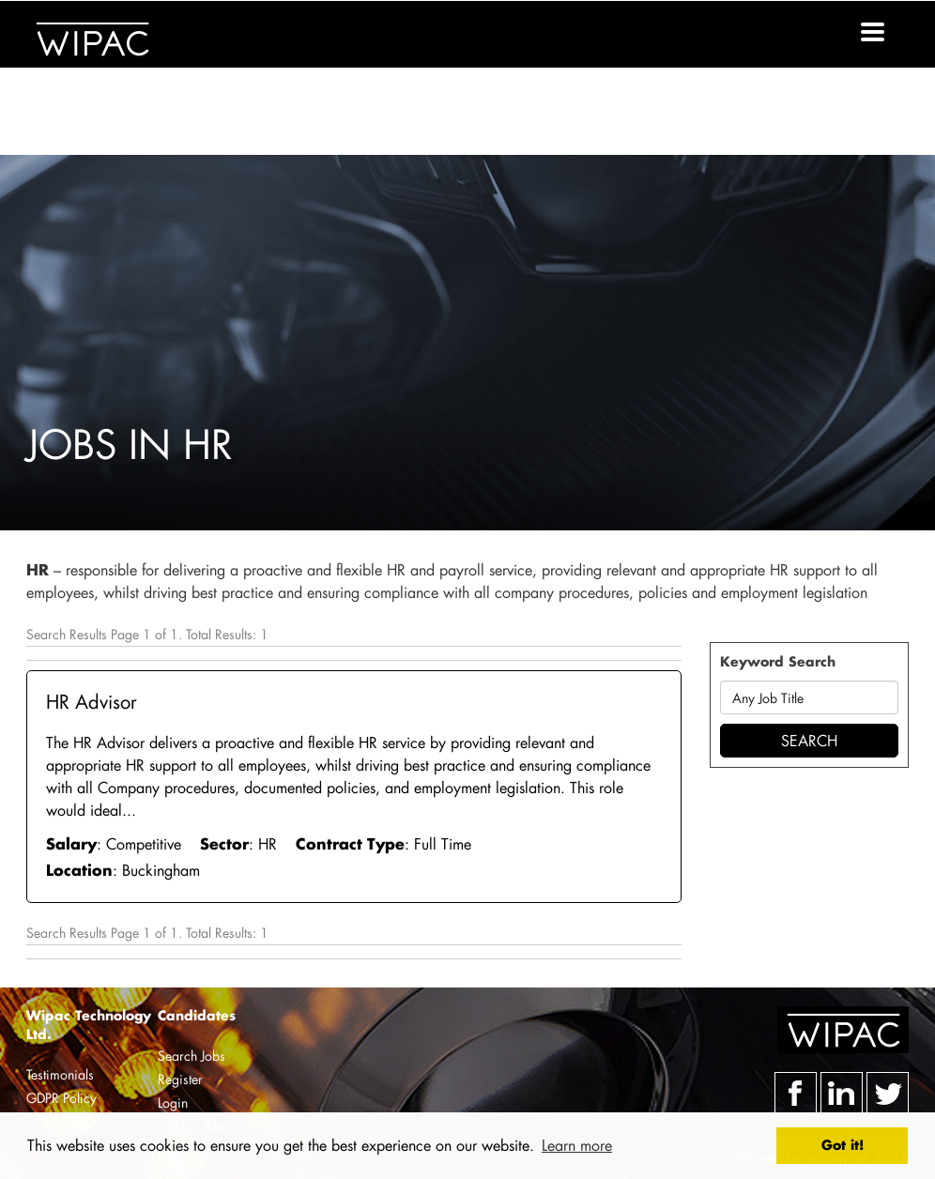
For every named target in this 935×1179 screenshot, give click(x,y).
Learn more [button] (577, 1145)
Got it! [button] (842, 1145)
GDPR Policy (61, 1098)
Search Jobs (191, 1055)
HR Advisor (91, 701)
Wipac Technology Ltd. (88, 1024)
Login (173, 1102)
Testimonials (60, 1074)
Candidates (197, 1015)
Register (180, 1079)
